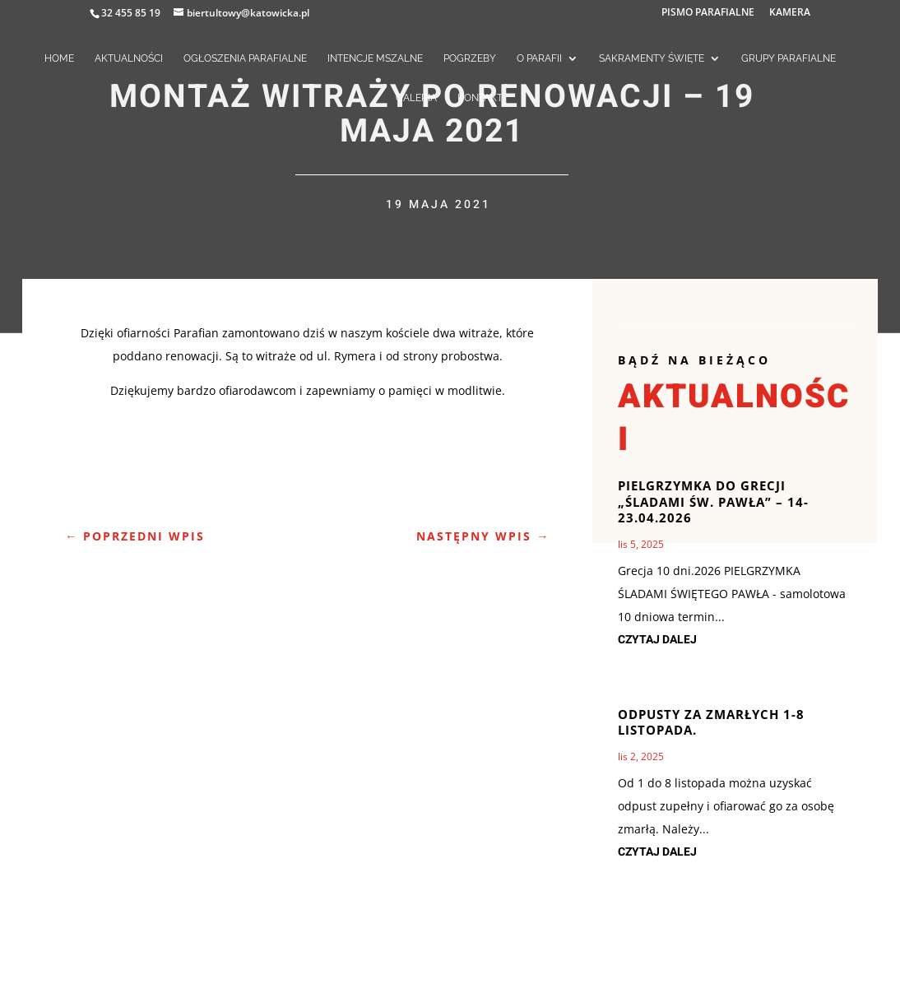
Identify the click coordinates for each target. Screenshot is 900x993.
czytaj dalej (657, 639)
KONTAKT (480, 98)
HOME (59, 58)
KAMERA (789, 13)
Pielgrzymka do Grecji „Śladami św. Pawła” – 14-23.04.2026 (713, 501)
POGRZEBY (469, 58)
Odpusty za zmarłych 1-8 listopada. (711, 722)
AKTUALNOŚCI (129, 58)
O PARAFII (539, 58)
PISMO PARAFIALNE (707, 13)
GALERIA (416, 98)
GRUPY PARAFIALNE (788, 58)
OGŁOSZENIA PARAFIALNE (245, 58)
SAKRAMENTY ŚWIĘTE (651, 58)
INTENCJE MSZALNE (375, 58)
